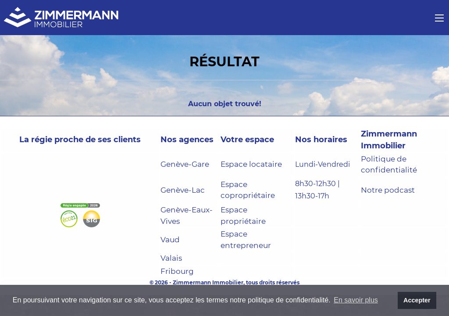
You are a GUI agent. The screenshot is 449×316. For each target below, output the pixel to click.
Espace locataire (251, 164)
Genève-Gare (184, 164)
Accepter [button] (417, 300)
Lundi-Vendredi (322, 164)
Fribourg (177, 271)
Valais (171, 258)
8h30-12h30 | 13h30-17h (317, 190)
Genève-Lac (182, 190)
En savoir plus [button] (356, 300)
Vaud (170, 239)
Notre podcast (388, 190)
